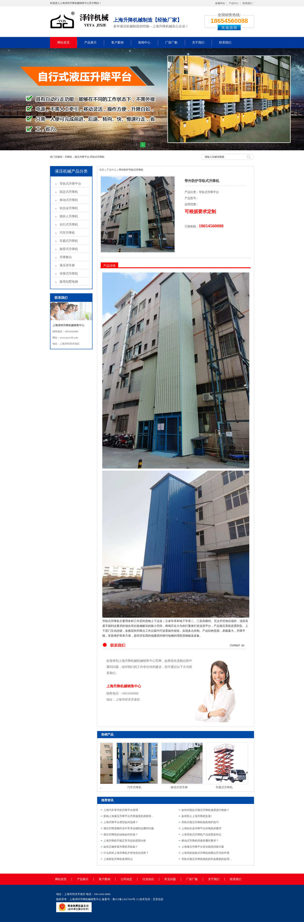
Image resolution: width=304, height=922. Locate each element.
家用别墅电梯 (69, 281)
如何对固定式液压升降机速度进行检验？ (205, 809)
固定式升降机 (69, 191)
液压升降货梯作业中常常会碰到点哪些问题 (129, 828)
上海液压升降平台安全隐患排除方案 (203, 846)
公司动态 (126, 879)
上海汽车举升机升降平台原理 (121, 809)
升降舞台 (66, 257)
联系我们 (247, 3)
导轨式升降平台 (70, 183)
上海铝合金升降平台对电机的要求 (201, 828)
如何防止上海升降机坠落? (197, 816)
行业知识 (148, 879)
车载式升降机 (69, 240)
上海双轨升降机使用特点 (118, 859)
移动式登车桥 (179, 787)
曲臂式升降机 (69, 249)
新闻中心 (144, 42)
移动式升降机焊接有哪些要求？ (200, 840)
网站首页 (63, 42)
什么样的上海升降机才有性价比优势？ (126, 852)
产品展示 (90, 42)
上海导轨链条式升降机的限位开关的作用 (205, 852)
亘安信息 (158, 899)
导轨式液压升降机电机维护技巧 (200, 822)
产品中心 (234, 3)
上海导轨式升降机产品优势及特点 (201, 834)
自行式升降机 (69, 224)
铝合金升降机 (69, 208)
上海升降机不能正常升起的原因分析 (125, 840)
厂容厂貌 (171, 42)
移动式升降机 (69, 200)
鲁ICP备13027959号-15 (125, 899)
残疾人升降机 (69, 216)
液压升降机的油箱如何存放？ (121, 834)
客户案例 (117, 42)
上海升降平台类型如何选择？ (121, 822)
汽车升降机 (67, 232)
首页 (101, 169)
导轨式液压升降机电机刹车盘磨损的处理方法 (207, 859)
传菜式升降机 (69, 273)
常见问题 (170, 879)
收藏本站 (220, 3)
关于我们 (198, 42)
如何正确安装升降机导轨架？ (121, 846)
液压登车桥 (67, 265)
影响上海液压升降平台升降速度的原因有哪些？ (129, 816)
